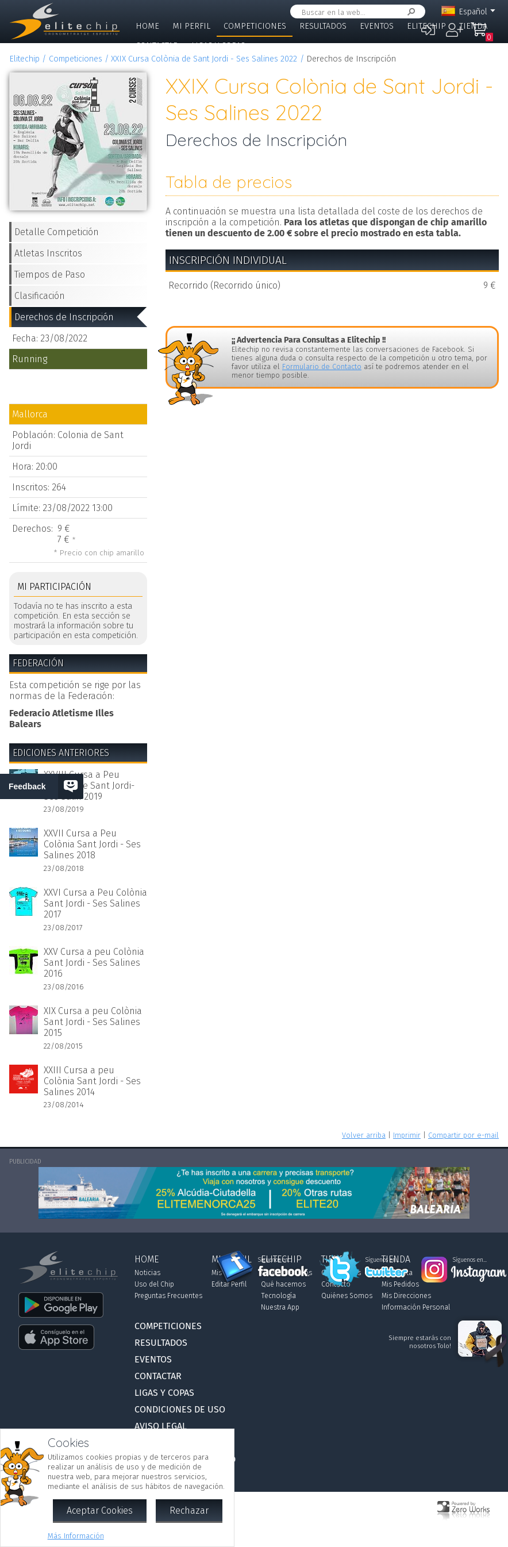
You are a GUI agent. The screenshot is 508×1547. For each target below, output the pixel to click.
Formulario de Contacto (321, 366)
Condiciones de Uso (179, 1409)
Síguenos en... (275, 1260)
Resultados (323, 26)
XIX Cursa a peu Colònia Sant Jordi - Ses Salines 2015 (93, 1021)
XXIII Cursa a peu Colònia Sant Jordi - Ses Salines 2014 (92, 1081)
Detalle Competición (56, 232)
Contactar (157, 46)
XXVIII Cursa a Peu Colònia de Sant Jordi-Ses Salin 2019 (89, 785)
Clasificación (39, 295)
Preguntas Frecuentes (168, 1296)
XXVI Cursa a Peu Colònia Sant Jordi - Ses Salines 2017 (95, 903)
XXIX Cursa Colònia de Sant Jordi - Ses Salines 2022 (204, 59)
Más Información (76, 1536)
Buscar (409, 11)
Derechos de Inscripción (64, 317)
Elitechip (426, 26)
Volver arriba (364, 1135)
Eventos (377, 26)
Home (147, 26)
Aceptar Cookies (100, 1510)
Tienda (473, 26)
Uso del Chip (154, 1284)
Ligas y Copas (218, 46)
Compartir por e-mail (463, 1135)
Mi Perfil (191, 26)
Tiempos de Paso (49, 274)
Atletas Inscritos (48, 253)
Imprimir (407, 1135)
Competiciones (255, 26)
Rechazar (189, 1510)
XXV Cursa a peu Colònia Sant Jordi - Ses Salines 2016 (94, 962)
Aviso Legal (160, 1426)
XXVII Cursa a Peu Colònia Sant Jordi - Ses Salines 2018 (92, 844)
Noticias (147, 1273)
